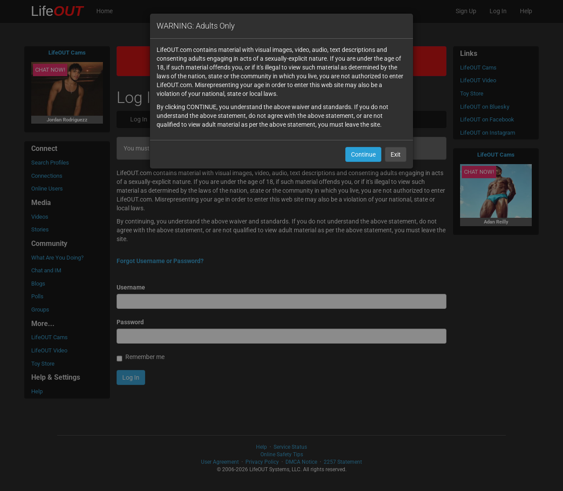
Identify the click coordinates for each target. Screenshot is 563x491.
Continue (363, 154)
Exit (396, 154)
